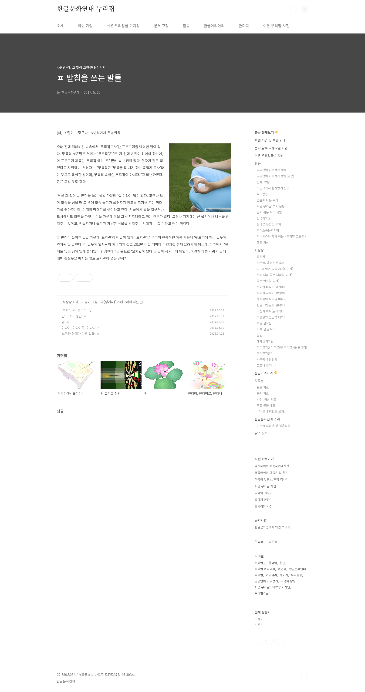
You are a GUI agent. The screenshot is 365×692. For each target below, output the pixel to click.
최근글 (259, 541)
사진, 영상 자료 (266, 399)
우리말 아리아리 (265, 569)
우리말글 (260, 563)
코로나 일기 (264, 365)
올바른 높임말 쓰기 (269, 224)
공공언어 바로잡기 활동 (272, 170)
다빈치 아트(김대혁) (269, 311)
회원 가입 (85, 25)
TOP (304, 676)
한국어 (273, 563)
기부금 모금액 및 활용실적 (273, 425)
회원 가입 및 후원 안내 (270, 140)
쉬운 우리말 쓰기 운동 (271, 206)
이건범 (282, 569)
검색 (293, 9)
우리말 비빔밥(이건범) (271, 287)
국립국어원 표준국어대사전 (272, 466)
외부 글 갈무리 (266, 329)
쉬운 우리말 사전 (276, 25)
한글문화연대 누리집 (86, 9)
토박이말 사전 (263, 506)
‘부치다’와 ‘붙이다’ (75, 310)
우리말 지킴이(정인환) (271, 293)
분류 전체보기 (266, 132)
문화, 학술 (263, 182)
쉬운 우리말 (262, 587)
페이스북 (259, 641)
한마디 (244, 25)
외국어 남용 (288, 581)
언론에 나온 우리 (267, 200)
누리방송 (262, 194)
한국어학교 (264, 218)
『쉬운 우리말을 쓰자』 (272, 411)
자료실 (259, 380)
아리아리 (271, 575)
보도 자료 (263, 387)
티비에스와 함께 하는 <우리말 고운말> (281, 236)
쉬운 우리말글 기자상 (123, 25)
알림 (259, 335)
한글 (282, 563)
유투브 (280, 641)
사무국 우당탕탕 (267, 359)
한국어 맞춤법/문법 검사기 (271, 479)
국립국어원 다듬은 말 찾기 (271, 472)
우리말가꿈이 (265, 353)
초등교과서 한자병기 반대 (273, 188)
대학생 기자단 (281, 587)
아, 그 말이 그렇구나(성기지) (95, 301)
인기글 (273, 541)
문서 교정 (161, 25)
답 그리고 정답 (72, 316)
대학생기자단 (265, 341)
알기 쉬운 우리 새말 (269, 212)
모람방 (261, 256)
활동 (186, 25)
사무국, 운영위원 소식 (271, 262)
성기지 (284, 575)
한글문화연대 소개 (267, 419)
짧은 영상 (263, 242)
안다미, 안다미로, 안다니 (79, 327)
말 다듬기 (261, 433)
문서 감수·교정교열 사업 (271, 148)
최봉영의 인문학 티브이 (272, 317)
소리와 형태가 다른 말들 (78, 333)
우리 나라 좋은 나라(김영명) (274, 275)
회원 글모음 (264, 323)
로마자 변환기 (263, 499)
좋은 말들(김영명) (268, 281)
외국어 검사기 (263, 493)
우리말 (259, 575)
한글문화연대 (297, 569)
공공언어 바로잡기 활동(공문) (275, 176)
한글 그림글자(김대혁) (271, 305)
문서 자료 (263, 393)
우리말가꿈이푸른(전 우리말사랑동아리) (282, 347)
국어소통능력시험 (268, 230)
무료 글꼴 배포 (266, 405)
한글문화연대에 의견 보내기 (272, 527)
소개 (60, 25)
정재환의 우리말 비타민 (272, 299)
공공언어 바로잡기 (266, 581)
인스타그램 (269, 641)
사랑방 (67, 301)
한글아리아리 (214, 25)
